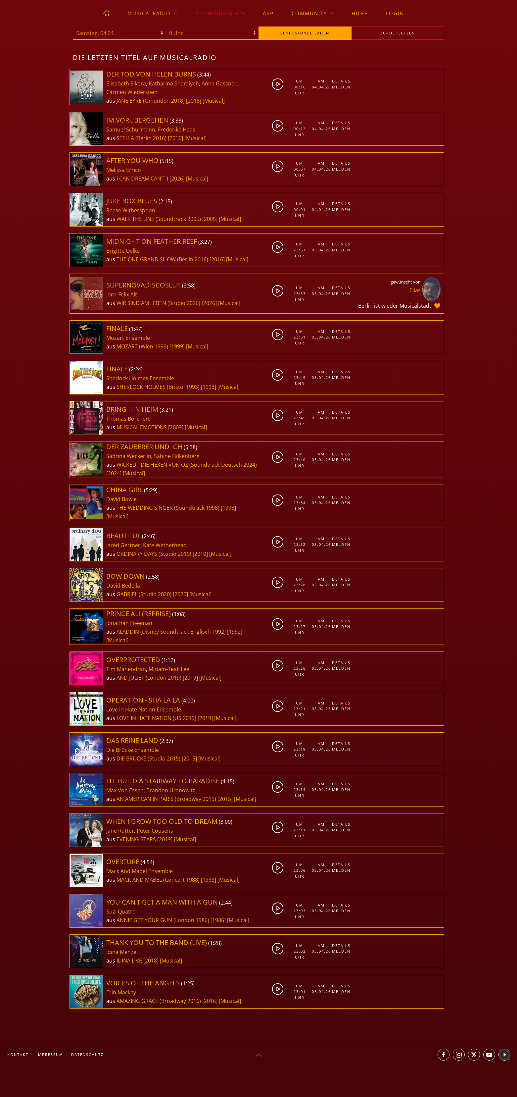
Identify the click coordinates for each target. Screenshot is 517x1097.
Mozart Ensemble (128, 337)
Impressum (49, 1054)
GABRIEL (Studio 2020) (144, 594)
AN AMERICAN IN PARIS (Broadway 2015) (166, 799)
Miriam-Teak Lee (169, 669)
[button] (258, 1055)
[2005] (209, 219)
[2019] (190, 677)
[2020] (180, 594)
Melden (341, 86)
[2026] (177, 178)
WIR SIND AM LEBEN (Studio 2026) (158, 303)
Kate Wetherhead (165, 545)
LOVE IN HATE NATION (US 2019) (156, 718)
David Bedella (123, 585)
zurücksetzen (397, 32)
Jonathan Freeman (129, 623)
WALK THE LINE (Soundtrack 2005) (159, 219)
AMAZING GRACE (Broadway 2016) (159, 1001)
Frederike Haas (176, 129)
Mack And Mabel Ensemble (139, 871)
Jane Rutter (120, 830)
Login (395, 13)
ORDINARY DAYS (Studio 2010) (154, 553)
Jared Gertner (123, 545)
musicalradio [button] (152, 13)
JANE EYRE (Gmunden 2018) (151, 100)
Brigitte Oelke (123, 250)
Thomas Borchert (128, 418)
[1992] (234, 631)
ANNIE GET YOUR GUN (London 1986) (163, 920)
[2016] (175, 138)
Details (341, 80)
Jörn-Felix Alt (121, 294)
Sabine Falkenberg (177, 456)
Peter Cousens (155, 830)
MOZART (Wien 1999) (142, 346)
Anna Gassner (219, 83)
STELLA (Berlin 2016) (141, 138)
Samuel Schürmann (130, 129)
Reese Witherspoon (130, 210)
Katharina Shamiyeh (174, 83)
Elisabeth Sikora (126, 83)
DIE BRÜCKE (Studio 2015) (148, 758)
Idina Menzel (122, 952)
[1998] (228, 507)
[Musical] (214, 100)
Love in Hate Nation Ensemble (143, 709)
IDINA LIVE (130, 960)
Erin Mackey (121, 992)
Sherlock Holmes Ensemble (140, 378)
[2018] (193, 100)
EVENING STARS (137, 839)
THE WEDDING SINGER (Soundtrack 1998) (168, 507)
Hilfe (360, 13)
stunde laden (304, 32)
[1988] (208, 879)
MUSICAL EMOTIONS (142, 427)
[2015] (189, 758)
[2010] (200, 553)
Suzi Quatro (121, 911)
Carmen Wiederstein (132, 92)
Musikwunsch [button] (220, 13)
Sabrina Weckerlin (128, 456)
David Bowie (121, 499)
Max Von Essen (125, 790)
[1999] (177, 346)
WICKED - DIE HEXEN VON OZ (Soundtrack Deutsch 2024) (187, 464)
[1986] (218, 920)
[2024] (113, 473)
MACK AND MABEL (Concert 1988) (158, 879)
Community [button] (313, 13)
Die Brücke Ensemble (132, 750)
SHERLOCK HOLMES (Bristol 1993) (158, 387)
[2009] (175, 427)
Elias (415, 290)
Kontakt (17, 1054)
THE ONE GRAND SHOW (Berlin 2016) (162, 259)
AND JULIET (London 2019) (149, 677)
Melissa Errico (123, 170)
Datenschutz (87, 1054)
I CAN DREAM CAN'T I (143, 178)
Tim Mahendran (126, 669)
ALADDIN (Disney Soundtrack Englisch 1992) (171, 631)
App (268, 13)
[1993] (208, 387)
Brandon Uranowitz (170, 790)
